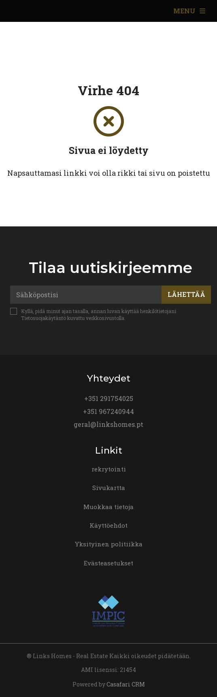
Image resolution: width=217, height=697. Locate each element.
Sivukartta (108, 488)
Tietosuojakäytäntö (43, 318)
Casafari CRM (125, 684)
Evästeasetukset (108, 563)
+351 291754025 (108, 398)
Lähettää (186, 294)
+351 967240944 (108, 411)
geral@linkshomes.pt (108, 424)
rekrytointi (108, 469)
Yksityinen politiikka (109, 544)
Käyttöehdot (108, 525)
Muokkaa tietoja (108, 507)
